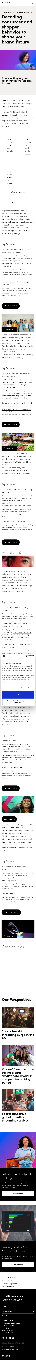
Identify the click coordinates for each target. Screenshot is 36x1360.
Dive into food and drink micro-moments (16, 409)
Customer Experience (10, 1284)
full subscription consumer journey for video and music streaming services (16, 635)
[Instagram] (3, 1338)
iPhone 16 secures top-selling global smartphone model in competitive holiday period (18, 1076)
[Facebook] (6, 1338)
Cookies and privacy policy (10, 1349)
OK (18, 694)
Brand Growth (7, 1281)
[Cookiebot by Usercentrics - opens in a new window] (25, 656)
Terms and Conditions (8, 1346)
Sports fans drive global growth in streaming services (15, 1117)
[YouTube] (10, 1338)
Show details (25, 688)
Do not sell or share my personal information (18, 701)
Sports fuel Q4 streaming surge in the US (18, 1035)
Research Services (8, 1287)
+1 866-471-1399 (8, 1333)
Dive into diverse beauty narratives (14, 509)
